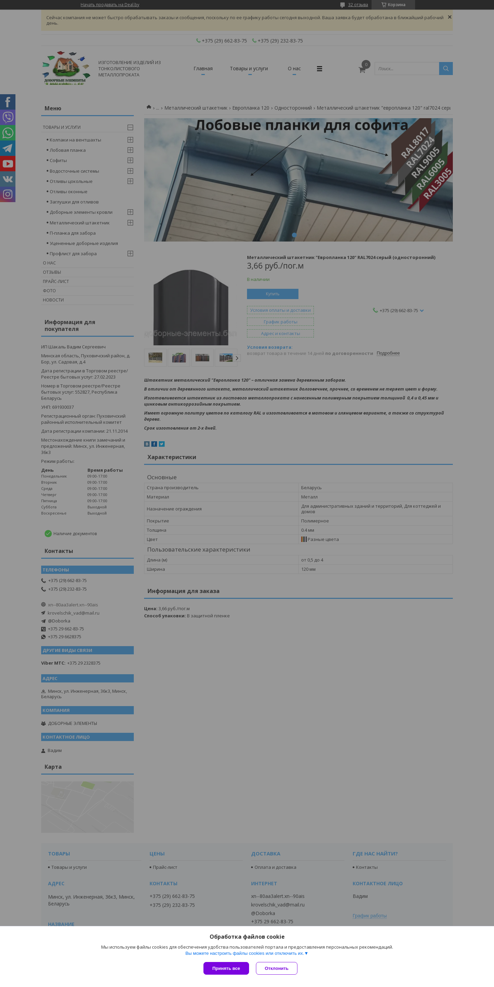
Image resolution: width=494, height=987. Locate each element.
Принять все (226, 968)
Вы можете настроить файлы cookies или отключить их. (244, 953)
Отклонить (277, 968)
